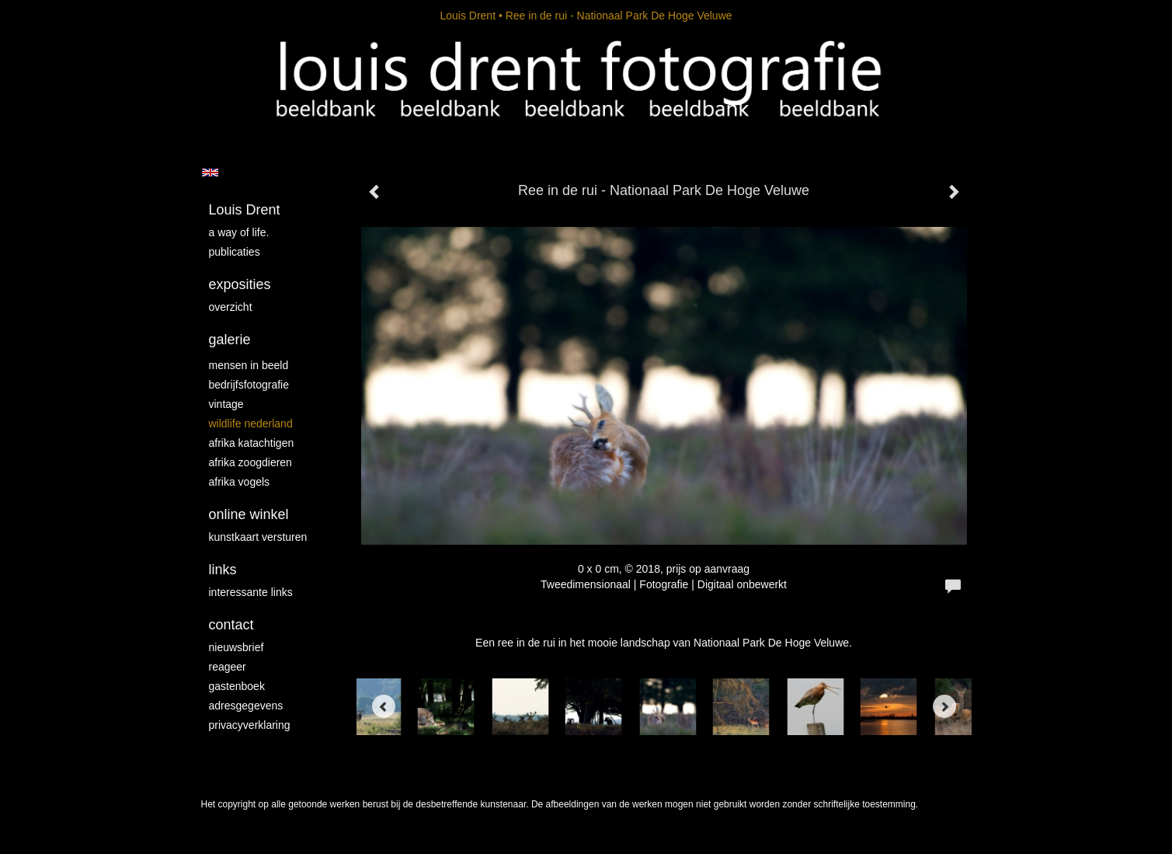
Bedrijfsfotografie (249, 384)
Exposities (240, 284)
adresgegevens (246, 705)
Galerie (230, 339)
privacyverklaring (249, 725)
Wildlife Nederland (251, 423)
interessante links (251, 592)
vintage (226, 404)
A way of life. (239, 232)
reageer (227, 667)
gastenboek (237, 686)
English (210, 172)
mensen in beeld (249, 365)
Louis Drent (468, 15)
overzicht (230, 307)
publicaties (234, 252)
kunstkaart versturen (258, 537)
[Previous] (383, 706)
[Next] (944, 706)
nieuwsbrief (236, 647)
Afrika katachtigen (251, 443)
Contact (231, 625)
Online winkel (249, 514)
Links (223, 569)
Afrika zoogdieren (250, 462)
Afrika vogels (239, 482)
